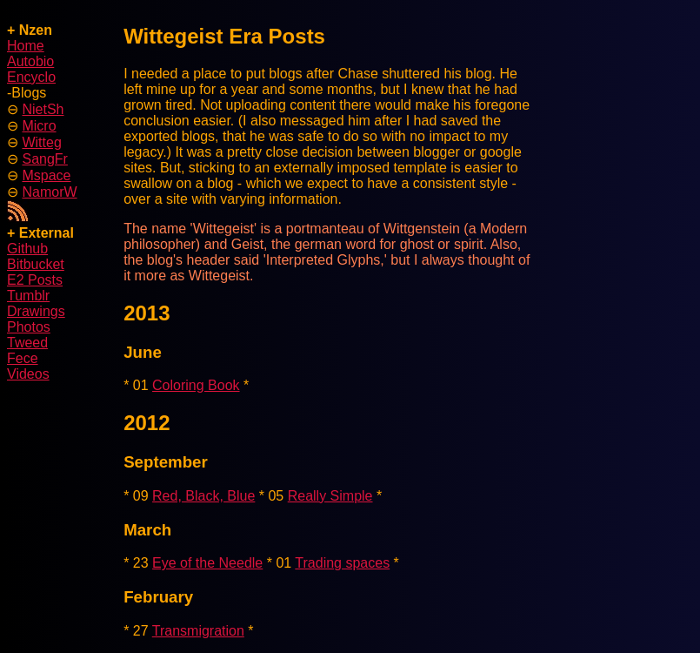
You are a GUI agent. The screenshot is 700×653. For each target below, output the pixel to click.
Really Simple (330, 495)
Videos (28, 374)
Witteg (41, 142)
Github (27, 248)
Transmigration (198, 630)
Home (25, 45)
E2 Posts (35, 280)
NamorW (49, 192)
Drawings (36, 311)
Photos (28, 327)
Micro (39, 125)
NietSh (42, 109)
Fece (22, 358)
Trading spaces (342, 562)
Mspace (46, 175)
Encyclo (31, 77)
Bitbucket (35, 264)
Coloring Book (196, 385)
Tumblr (28, 295)
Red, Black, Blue (203, 495)
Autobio (30, 61)
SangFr (44, 158)
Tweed (27, 342)
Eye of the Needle (207, 562)
